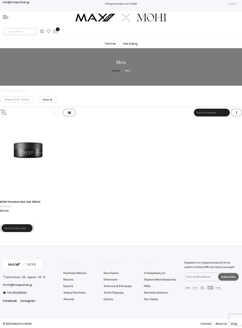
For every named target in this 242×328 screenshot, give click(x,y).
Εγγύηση (108, 299)
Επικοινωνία (110, 279)
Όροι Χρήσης (151, 299)
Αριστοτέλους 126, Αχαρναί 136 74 (25, 277)
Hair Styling (130, 44)
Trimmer (110, 44)
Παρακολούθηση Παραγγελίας (160, 279)
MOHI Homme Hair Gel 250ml (20, 202)
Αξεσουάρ (68, 299)
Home (116, 70)
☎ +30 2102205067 (15, 293)
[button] (234, 3)
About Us (221, 324)
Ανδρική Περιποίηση (74, 292)
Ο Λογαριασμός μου (154, 273)
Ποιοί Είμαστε (111, 273)
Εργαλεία (68, 286)
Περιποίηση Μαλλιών (75, 273)
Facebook (10, 301)
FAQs (147, 286)
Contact (206, 324)
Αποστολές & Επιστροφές (118, 286)
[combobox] (20, 31)
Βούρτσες (68, 279)
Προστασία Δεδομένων (156, 292)
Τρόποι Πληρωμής (114, 292)
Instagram (28, 301)
